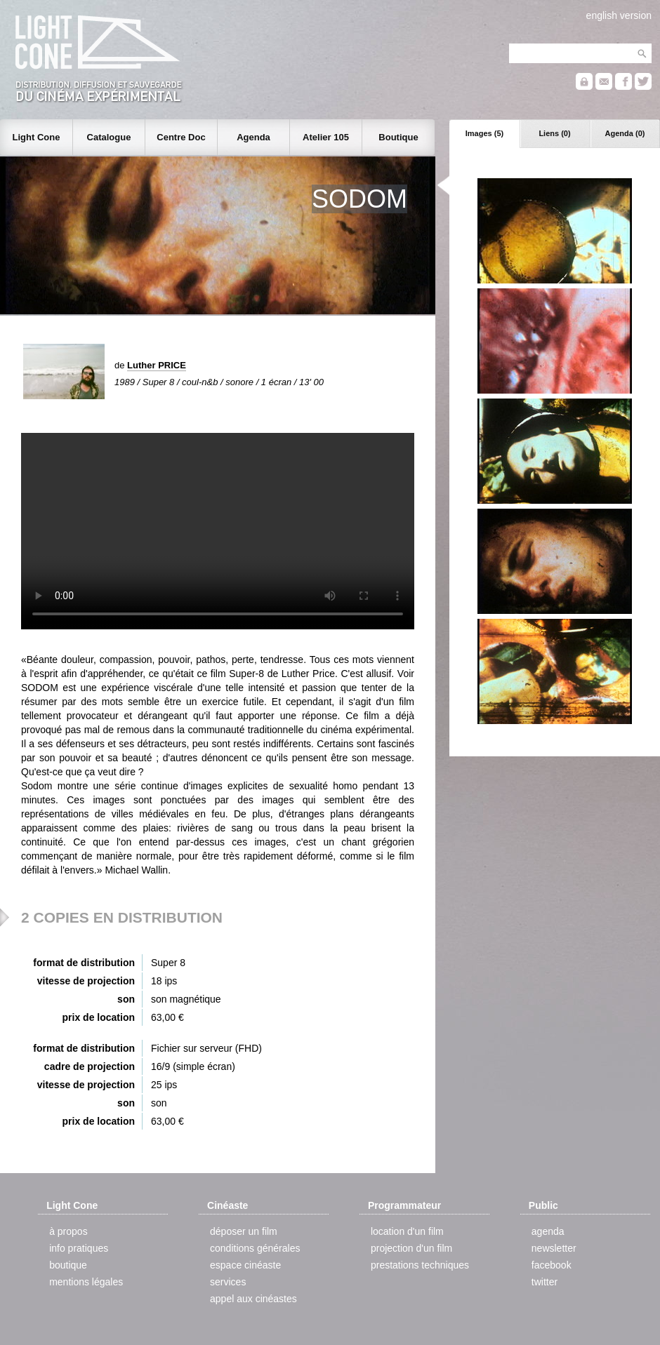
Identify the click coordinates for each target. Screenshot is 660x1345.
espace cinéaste (245, 1265)
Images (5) (484, 133)
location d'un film (407, 1231)
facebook (552, 1265)
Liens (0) (554, 133)
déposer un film (243, 1231)
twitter (544, 1281)
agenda (548, 1231)
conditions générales (255, 1248)
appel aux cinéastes (253, 1298)
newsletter (554, 1248)
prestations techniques (420, 1265)
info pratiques (78, 1248)
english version (619, 15)
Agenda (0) (625, 133)
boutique (68, 1265)
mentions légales (86, 1281)
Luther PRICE (156, 365)
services (228, 1281)
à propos (68, 1231)
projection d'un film (411, 1248)
